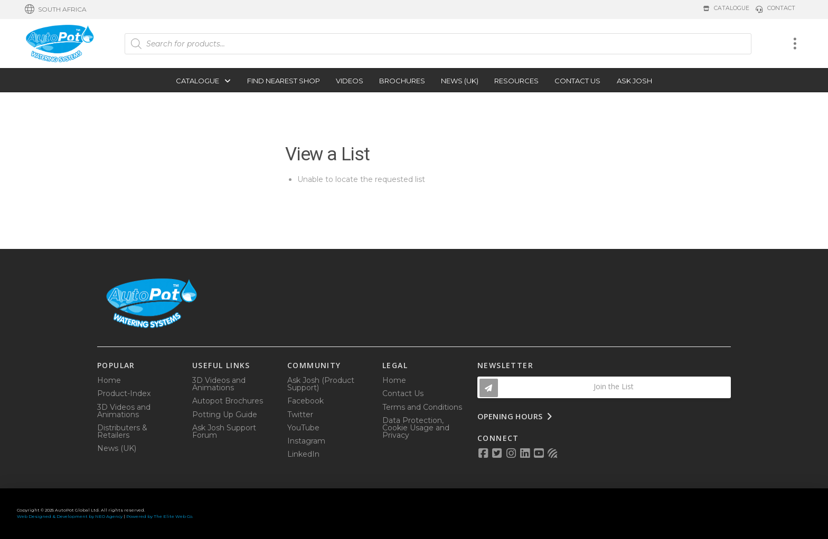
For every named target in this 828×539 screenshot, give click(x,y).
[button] (55, 9)
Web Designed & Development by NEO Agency (70, 516)
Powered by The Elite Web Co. (159, 516)
